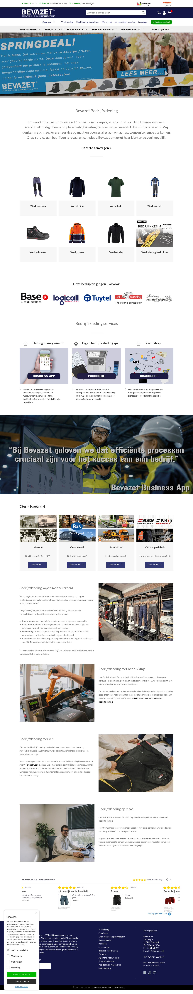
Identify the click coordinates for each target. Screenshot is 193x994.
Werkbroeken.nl (30, 29)
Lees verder (36, 564)
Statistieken (16, 962)
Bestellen (103, 944)
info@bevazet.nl (157, 951)
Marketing (15, 968)
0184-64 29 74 (153, 945)
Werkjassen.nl (54, 29)
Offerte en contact (161, 22)
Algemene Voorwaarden (109, 958)
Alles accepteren (21, 974)
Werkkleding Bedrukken (87, 22)
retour (30, 3)
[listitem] (42, 899)
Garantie (102, 954)
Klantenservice (105, 940)
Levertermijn (104, 947)
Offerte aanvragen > (96, 148)
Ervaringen (143, 22)
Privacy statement (119, 987)
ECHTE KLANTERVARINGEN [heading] (38, 880)
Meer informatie (21, 986)
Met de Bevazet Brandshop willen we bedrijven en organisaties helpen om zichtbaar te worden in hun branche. (145, 392)
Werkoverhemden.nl (104, 29)
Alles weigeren (21, 981)
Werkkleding (67, 22)
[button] (167, 880)
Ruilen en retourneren (108, 951)
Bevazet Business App (125, 22)
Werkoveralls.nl (77, 29)
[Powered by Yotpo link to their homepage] (159, 913)
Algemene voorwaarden (102, 987)
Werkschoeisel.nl (132, 29)
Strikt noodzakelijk (19, 950)
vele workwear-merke (34, 764)
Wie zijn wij (107, 22)
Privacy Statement (106, 961)
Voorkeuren (16, 956)
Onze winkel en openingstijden (112, 937)
